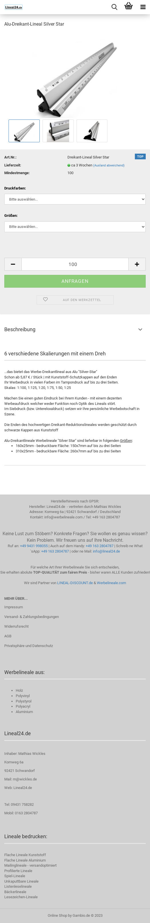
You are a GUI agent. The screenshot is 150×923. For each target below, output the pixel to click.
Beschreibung (19, 329)
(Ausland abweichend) (109, 165)
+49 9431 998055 (34, 546)
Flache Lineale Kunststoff (25, 855)
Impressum (13, 607)
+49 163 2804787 (99, 546)
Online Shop (57, 915)
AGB (7, 636)
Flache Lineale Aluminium (25, 860)
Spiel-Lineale (14, 876)
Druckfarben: (15, 188)
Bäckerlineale (15, 892)
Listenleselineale (18, 886)
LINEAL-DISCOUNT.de (75, 583)
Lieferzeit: (12, 165)
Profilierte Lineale (18, 871)
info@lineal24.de (106, 551)
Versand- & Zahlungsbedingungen (31, 617)
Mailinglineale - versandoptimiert (30, 865)
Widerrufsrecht (16, 626)
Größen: (11, 215)
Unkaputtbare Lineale (21, 881)
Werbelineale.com (111, 583)
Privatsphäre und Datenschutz (28, 646)
